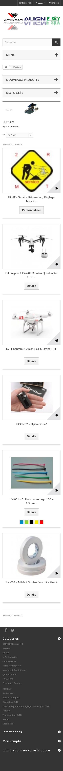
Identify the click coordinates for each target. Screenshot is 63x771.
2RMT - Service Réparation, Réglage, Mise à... (31, 199)
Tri (4, 135)
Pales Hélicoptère (12, 665)
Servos (6, 648)
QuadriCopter (10, 674)
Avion (6, 719)
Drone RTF (8, 723)
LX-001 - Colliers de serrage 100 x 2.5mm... (31, 501)
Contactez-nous (25, 3)
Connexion (54, 3)
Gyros (6, 652)
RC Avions (8, 679)
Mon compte (12, 741)
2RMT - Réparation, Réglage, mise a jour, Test (26, 706)
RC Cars (7, 689)
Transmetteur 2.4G (12, 715)
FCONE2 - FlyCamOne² (31, 424)
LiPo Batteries (10, 657)
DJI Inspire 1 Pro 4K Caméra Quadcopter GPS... (31, 275)
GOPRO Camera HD (13, 644)
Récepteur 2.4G (10, 702)
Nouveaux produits (22, 80)
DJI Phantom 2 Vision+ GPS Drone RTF (31, 349)
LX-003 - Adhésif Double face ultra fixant (31, 582)
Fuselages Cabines (12, 683)
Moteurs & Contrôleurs (14, 670)
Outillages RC (10, 661)
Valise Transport (11, 697)
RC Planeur (8, 693)
